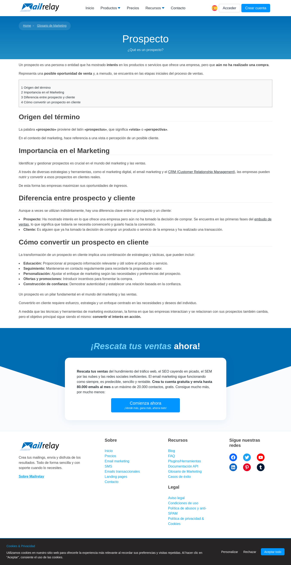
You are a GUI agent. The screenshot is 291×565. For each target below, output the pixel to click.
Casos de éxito (179, 476)
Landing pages (116, 476)
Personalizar (229, 552)
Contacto (178, 8)
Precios (133, 8)
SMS (108, 466)
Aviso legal (176, 498)
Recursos (153, 8)
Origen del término (36, 87)
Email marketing (117, 461)
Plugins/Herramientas (184, 461)
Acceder (229, 8)
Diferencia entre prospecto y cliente (48, 97)
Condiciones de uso (183, 503)
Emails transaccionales (122, 471)
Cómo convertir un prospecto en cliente (51, 102)
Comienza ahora (146, 405)
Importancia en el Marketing (42, 92)
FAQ (171, 456)
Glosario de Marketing (51, 25)
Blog (171, 451)
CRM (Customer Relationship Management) (201, 172)
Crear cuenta (255, 8)
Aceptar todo (272, 552)
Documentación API (183, 466)
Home (27, 25)
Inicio (90, 8)
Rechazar (249, 552)
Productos (109, 8)
